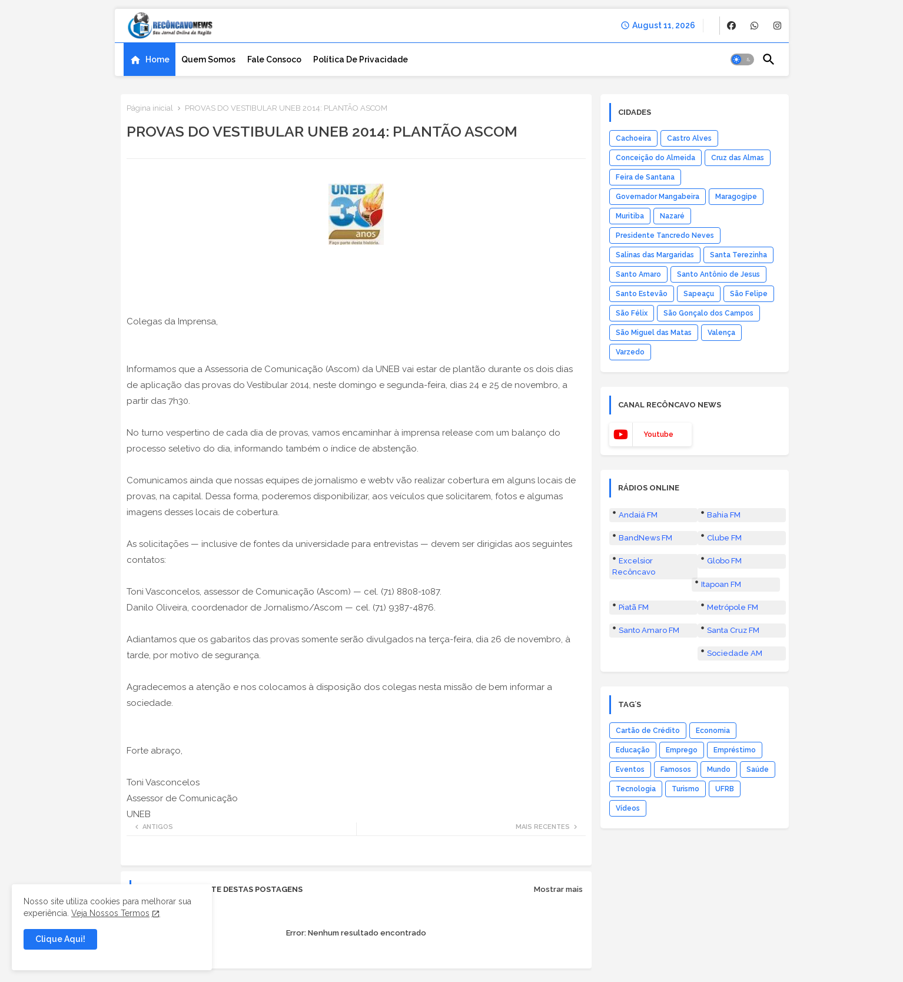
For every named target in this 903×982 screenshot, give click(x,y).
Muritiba (630, 216)
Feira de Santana (645, 177)
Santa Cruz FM (733, 630)
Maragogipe (736, 197)
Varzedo (630, 352)
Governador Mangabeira (657, 197)
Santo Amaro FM (649, 630)
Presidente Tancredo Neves (665, 235)
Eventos (630, 769)
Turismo (685, 789)
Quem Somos (208, 59)
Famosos (675, 769)
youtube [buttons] (658, 434)
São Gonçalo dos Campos (708, 313)
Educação (633, 750)
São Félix (632, 313)
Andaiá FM (638, 514)
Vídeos (628, 808)
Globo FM (724, 560)
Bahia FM (724, 514)
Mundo (719, 769)
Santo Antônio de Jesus (718, 274)
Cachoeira (633, 138)
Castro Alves (689, 138)
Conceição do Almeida (655, 158)
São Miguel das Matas (654, 333)
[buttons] (731, 25)
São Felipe (749, 294)
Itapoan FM (721, 584)
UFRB (724, 789)
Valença (721, 333)
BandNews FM (645, 537)
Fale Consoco (274, 59)
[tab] (149, 59)
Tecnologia (636, 789)
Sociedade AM (734, 653)
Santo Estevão (642, 294)
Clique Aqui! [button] (60, 939)
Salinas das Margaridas (655, 255)
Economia (713, 730)
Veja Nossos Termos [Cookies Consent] (110, 913)
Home (157, 59)
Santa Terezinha (738, 255)
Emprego (682, 750)
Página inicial (150, 108)
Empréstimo (734, 750)
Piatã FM (634, 607)
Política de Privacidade (360, 59)
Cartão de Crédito (648, 730)
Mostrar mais (558, 889)
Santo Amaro (638, 274)
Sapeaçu (698, 294)
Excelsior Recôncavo (633, 566)
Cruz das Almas (737, 158)
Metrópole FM (732, 607)
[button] (742, 59)
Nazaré (672, 216)
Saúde (757, 769)
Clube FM (724, 537)
